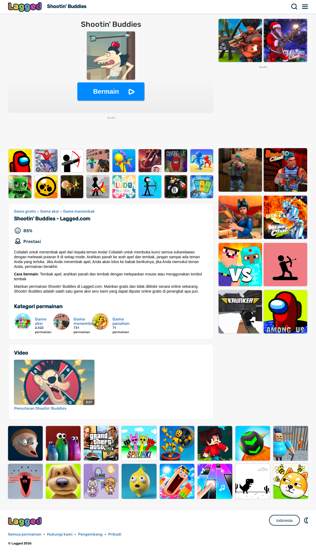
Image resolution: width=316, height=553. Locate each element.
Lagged (25, 7)
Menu (305, 6)
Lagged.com (25, 522)
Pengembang (90, 534)
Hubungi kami (59, 534)
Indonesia (284, 520)
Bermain (106, 91)
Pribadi (114, 534)
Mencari (294, 6)
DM (306, 520)
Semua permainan (24, 534)
